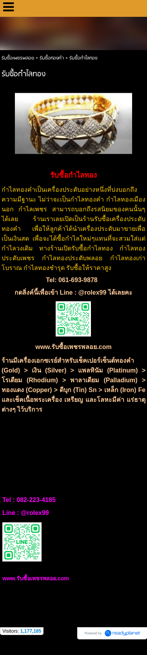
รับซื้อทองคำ (52, 58)
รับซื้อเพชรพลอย (18, 58)
